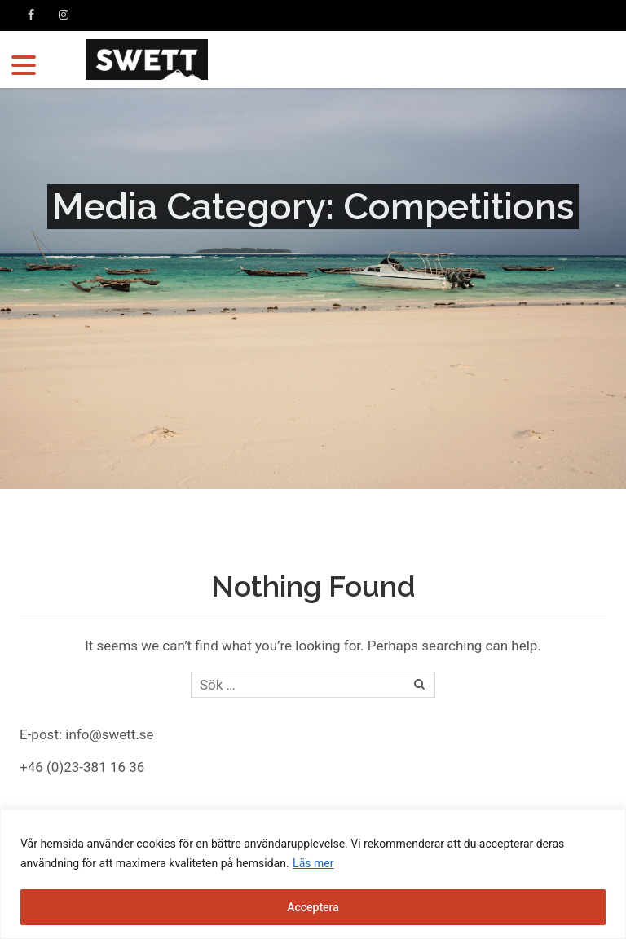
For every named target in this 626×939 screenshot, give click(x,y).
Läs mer (313, 863)
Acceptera (313, 907)
